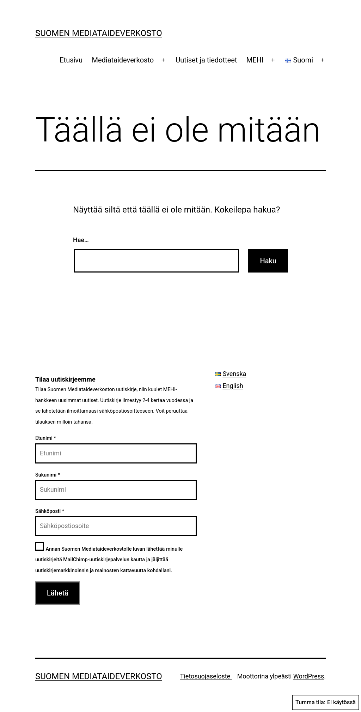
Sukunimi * (47, 475)
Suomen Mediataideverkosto (98, 33)
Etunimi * (45, 438)
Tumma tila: (325, 702)
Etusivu (71, 60)
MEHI (255, 60)
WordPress (308, 676)
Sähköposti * (49, 511)
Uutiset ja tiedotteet (206, 60)
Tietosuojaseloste (206, 676)
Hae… (81, 240)
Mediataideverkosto (123, 60)
